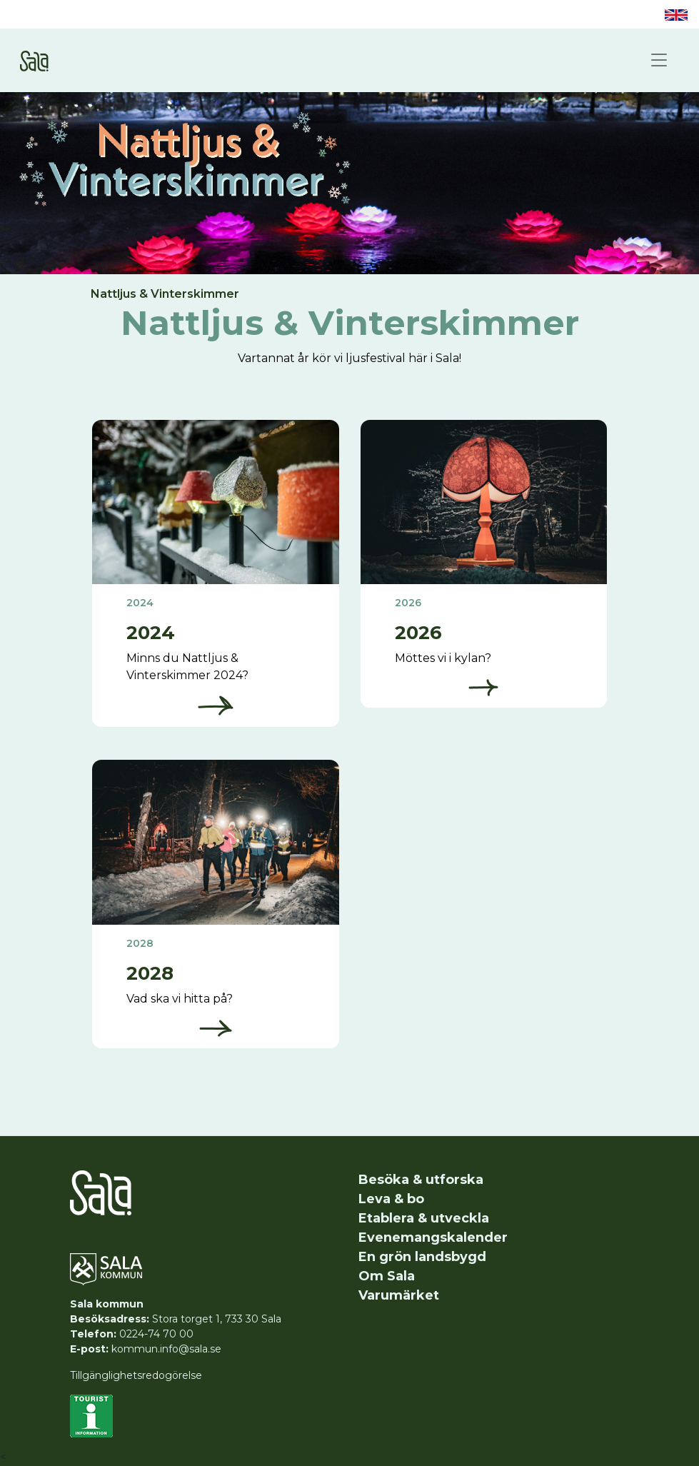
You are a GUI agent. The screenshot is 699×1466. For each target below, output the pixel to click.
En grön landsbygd (422, 1257)
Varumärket (398, 1295)
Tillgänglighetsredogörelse (136, 1375)
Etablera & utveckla (423, 1218)
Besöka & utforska (420, 1180)
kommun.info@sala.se (166, 1348)
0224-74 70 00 (156, 1333)
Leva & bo (391, 1199)
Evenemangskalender (433, 1237)
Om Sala (386, 1276)
